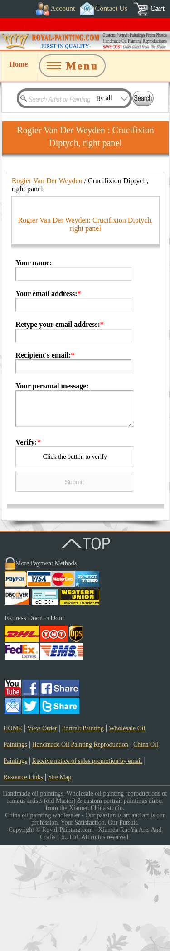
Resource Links (23, 882)
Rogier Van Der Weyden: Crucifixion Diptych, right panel (85, 330)
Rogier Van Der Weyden (47, 180)
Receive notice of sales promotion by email (87, 866)
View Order (42, 833)
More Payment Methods (46, 668)
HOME (13, 833)
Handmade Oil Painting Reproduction (80, 850)
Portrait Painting (83, 833)
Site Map (59, 882)
